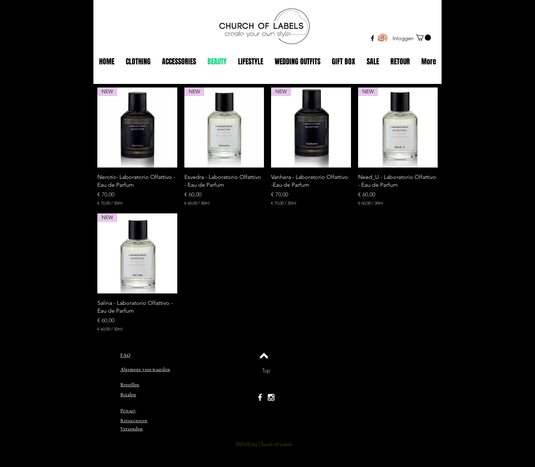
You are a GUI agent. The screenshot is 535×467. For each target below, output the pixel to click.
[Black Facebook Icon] (372, 38)
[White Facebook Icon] (260, 397)
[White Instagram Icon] (271, 397)
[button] (423, 38)
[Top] (265, 370)
